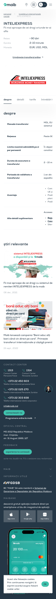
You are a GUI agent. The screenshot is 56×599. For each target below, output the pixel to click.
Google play (28, 519)
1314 (29, 370)
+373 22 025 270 (18, 389)
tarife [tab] (32, 99)
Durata (7, 43)
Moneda (8, 47)
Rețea (7, 38)
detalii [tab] (20, 99)
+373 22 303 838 (18, 397)
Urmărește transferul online (27, 57)
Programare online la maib (19, 418)
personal (7, 14)
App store (11, 519)
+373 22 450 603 (18, 381)
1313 (10, 370)
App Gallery (45, 519)
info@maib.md (11, 406)
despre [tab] (7, 99)
